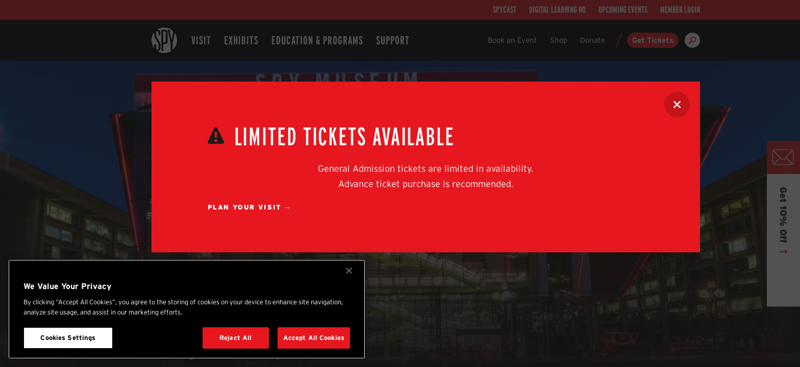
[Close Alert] (677, 104)
